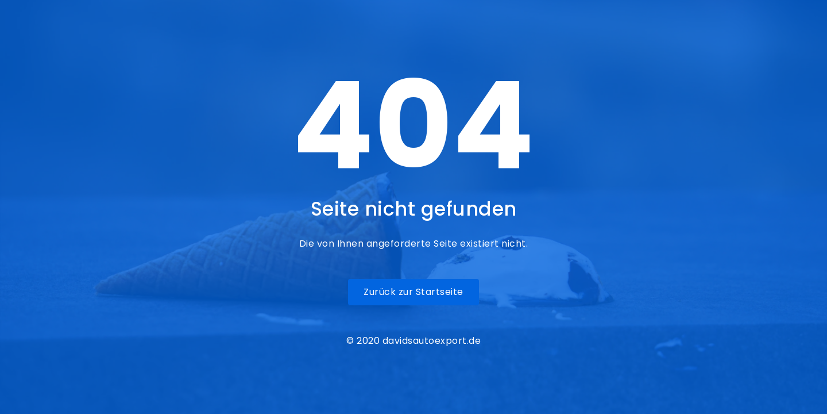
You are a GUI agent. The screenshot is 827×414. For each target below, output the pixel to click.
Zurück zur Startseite (413, 291)
